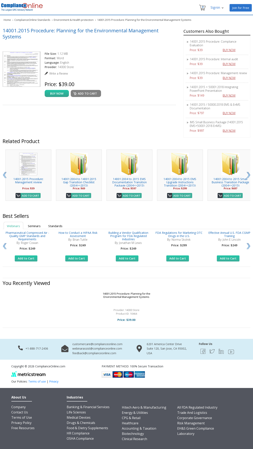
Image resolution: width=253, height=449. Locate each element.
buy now (56, 93)
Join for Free (240, 8)
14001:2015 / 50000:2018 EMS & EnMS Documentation (215, 106)
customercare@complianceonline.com (97, 344)
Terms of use (37, 381)
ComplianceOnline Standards (32, 20)
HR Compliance (78, 433)
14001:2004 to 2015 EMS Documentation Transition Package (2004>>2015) (129, 182)
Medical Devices (79, 417)
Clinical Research (134, 439)
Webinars (13, 226)
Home (7, 20)
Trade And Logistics (192, 412)
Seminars (34, 226)
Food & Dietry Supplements (87, 428)
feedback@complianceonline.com (94, 353)
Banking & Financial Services (88, 407)
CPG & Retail (131, 418)
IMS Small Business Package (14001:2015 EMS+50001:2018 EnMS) (216, 124)
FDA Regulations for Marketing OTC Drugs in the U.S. (178, 234)
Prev (4, 175)
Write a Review (58, 73)
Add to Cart (30, 195)
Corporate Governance (194, 418)
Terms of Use (21, 417)
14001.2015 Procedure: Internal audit (214, 59)
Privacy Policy (21, 423)
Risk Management (191, 423)
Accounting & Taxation (139, 428)
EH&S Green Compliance (195, 428)
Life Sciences (76, 412)
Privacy (53, 381)
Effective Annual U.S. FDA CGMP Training (229, 234)
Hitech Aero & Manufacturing (144, 407)
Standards (55, 226)
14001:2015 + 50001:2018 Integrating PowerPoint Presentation (214, 89)
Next (248, 175)
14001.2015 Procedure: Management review (218, 73)
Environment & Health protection (74, 20)
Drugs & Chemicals (81, 423)
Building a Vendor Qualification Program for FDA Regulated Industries (128, 236)
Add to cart (87, 93)
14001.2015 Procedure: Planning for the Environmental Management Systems (126, 295)
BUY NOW (230, 50)
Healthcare (130, 423)
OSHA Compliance (80, 438)
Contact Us (19, 412)
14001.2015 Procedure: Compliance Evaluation (213, 43)
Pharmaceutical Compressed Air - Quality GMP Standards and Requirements (27, 236)
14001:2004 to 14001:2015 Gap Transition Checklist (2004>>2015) (78, 182)
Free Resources (23, 428)
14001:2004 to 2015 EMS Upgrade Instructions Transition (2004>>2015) (179, 182)
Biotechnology (133, 433)
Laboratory (185, 433)
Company (18, 407)
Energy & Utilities (135, 412)
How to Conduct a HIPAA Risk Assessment (77, 234)
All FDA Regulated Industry (197, 407)
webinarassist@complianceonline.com (97, 348)
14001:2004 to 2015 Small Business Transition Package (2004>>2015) (230, 182)
